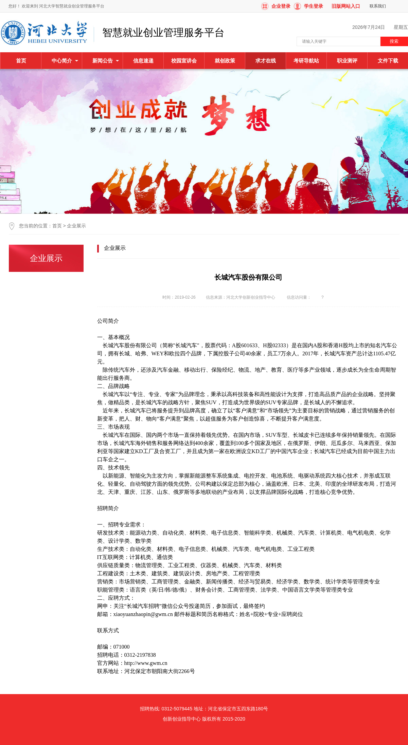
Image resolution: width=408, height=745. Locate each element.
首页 (21, 60)
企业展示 (76, 225)
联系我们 (378, 6)
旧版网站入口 (346, 6)
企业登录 (280, 6)
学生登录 (313, 6)
